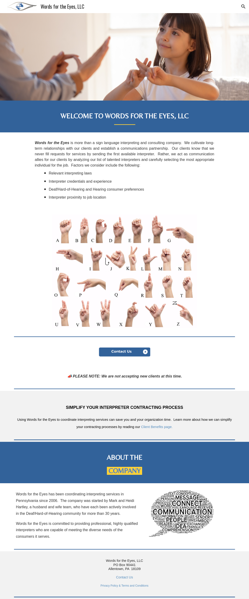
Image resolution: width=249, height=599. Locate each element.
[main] (124, 116)
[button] (243, 6)
